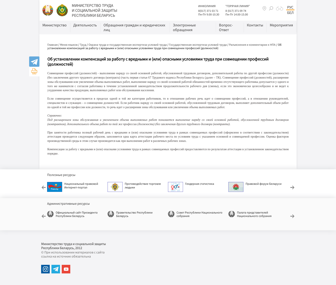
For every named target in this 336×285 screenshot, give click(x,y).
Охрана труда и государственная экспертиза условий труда (127, 45)
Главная (52, 45)
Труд (83, 45)
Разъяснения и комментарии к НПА (252, 45)
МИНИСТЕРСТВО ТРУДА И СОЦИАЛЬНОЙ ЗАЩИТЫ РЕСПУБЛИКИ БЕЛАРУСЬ (94, 10)
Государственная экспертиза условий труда (198, 45)
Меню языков (69, 45)
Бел (290, 12)
